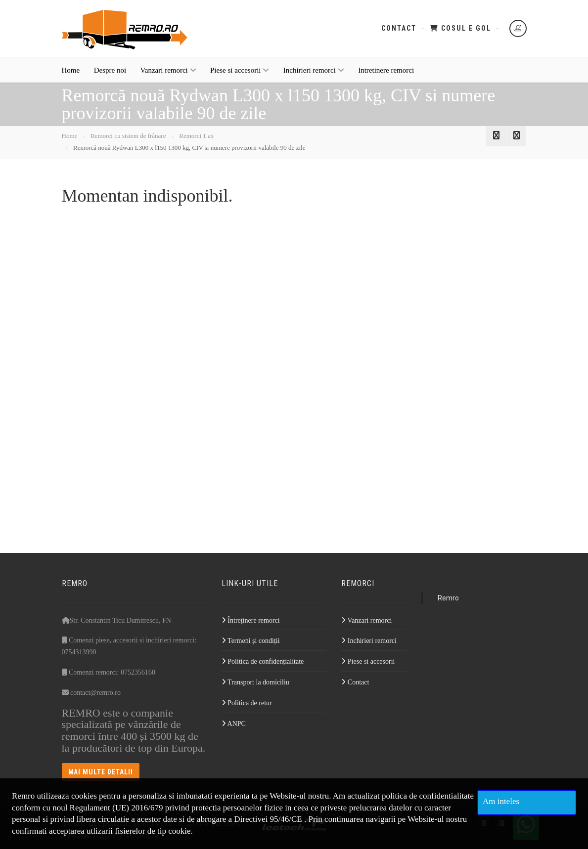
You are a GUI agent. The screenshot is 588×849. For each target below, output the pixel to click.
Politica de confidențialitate (263, 661)
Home (71, 70)
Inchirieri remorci (313, 70)
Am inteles (501, 801)
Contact (398, 28)
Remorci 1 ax (196, 135)
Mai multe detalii (101, 772)
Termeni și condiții (251, 640)
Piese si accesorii (239, 70)
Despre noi (110, 70)
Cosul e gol (460, 28)
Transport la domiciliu (255, 682)
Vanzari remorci (168, 70)
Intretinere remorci (386, 70)
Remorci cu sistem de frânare (128, 135)
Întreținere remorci (251, 620)
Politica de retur (247, 703)
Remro (448, 598)
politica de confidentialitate (428, 796)
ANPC (234, 723)
